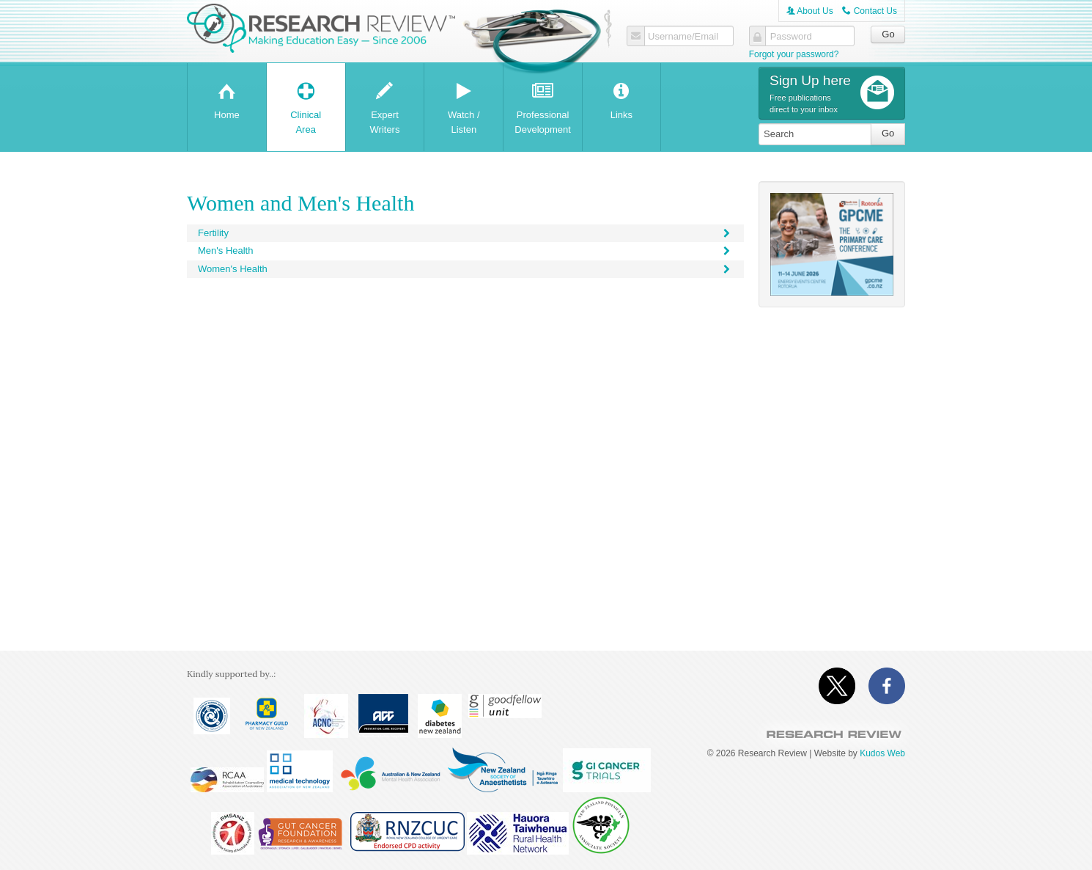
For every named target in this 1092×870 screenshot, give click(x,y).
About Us (809, 11)
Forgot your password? (794, 54)
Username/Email (683, 37)
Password (791, 37)
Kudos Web (882, 753)
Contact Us (869, 11)
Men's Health (465, 250)
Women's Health (465, 268)
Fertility (465, 232)
